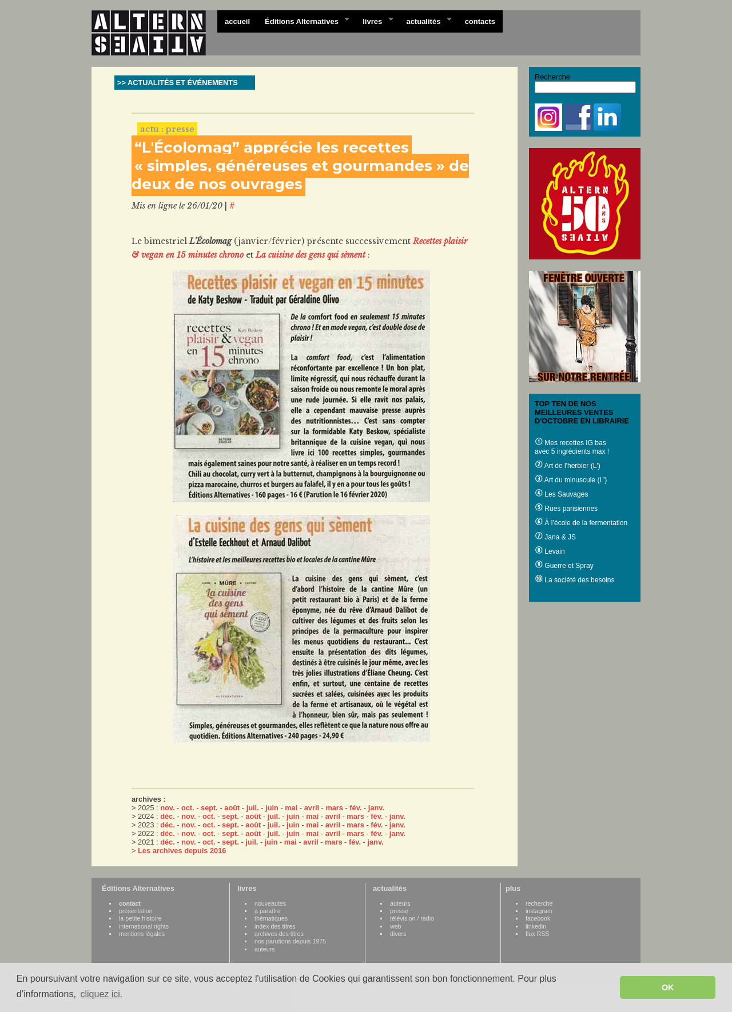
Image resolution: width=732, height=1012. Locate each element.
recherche (539, 903)
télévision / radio (412, 918)
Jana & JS (555, 537)
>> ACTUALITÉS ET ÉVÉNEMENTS (177, 82)
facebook (538, 918)
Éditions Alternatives (303, 20)
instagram (539, 910)
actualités (425, 20)
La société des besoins (574, 580)
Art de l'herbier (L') (567, 466)
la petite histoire (140, 918)
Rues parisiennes (566, 509)
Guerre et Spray (564, 566)
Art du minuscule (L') (571, 480)
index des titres (275, 926)
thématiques (271, 918)
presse (399, 910)
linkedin (536, 926)
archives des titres (279, 933)
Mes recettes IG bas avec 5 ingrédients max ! (572, 447)
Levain (550, 551)
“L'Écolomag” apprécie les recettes (271, 147)
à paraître (267, 910)
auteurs (264, 949)
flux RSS (537, 933)
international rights (144, 926)
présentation (136, 910)
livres (374, 20)
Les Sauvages (561, 494)
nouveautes (270, 903)
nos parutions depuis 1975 (290, 941)
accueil (237, 21)
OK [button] (668, 987)
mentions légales (142, 933)
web (395, 926)
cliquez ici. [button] (101, 994)
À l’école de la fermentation (581, 523)
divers (398, 933)
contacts (480, 21)
